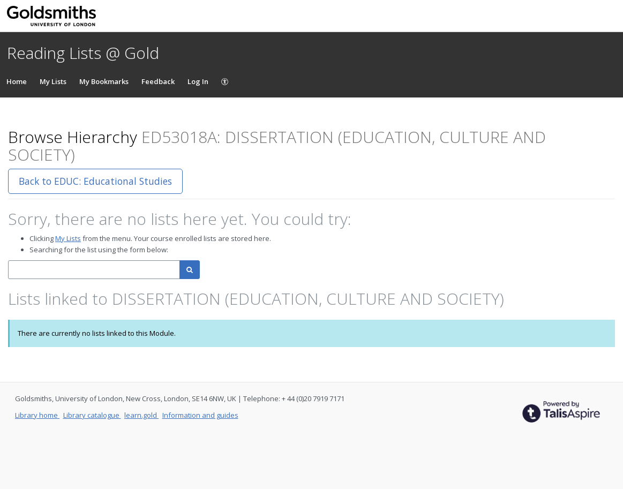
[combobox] (94, 269)
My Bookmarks (104, 81)
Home (16, 81)
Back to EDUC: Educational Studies (95, 181)
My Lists (53, 81)
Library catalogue (92, 415)
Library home (37, 415)
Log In (197, 81)
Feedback (158, 81)
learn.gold (141, 415)
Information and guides (200, 415)
